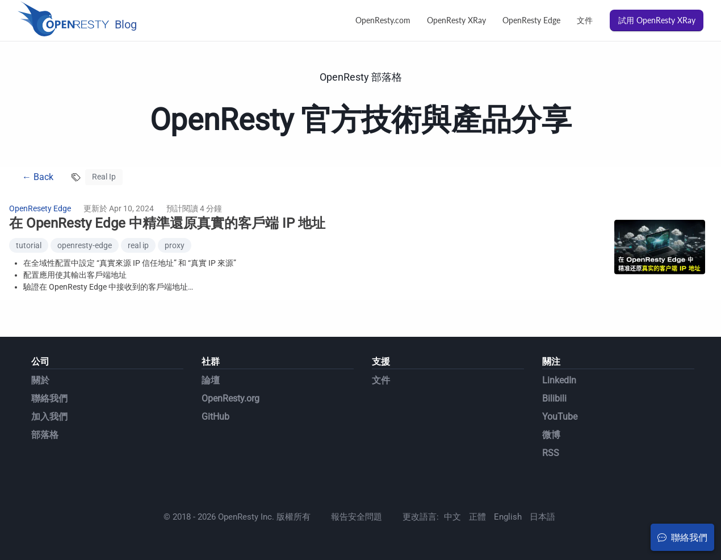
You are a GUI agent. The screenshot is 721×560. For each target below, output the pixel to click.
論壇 (211, 380)
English (508, 517)
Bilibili (554, 398)
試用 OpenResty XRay (656, 20)
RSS (550, 453)
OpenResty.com (382, 20)
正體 (477, 517)
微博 (551, 434)
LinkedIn (559, 380)
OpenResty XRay (456, 20)
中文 (452, 517)
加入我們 (49, 416)
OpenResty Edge (531, 20)
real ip (138, 245)
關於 (40, 380)
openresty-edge (84, 245)
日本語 (542, 517)
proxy (175, 245)
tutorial (28, 245)
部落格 (44, 434)
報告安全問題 (356, 517)
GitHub (215, 416)
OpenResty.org (230, 398)
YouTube (559, 416)
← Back (37, 177)
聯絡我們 (49, 398)
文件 (585, 20)
